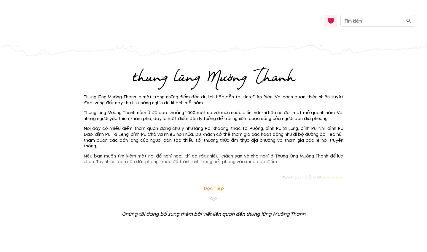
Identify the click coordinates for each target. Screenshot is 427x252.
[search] (409, 21)
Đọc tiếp (213, 188)
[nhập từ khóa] (371, 20)
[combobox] (378, 21)
